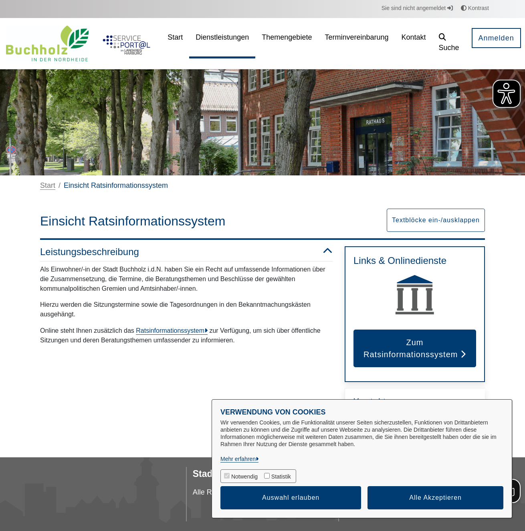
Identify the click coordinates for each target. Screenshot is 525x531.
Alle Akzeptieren (435, 497)
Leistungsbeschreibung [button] (186, 252)
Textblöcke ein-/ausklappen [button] (436, 220)
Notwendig (244, 476)
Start (47, 185)
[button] (449, 43)
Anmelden (496, 38)
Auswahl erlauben (290, 497)
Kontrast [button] (475, 8)
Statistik (281, 476)
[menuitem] (175, 43)
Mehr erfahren (238, 459)
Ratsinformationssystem (170, 330)
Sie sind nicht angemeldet (417, 8)
